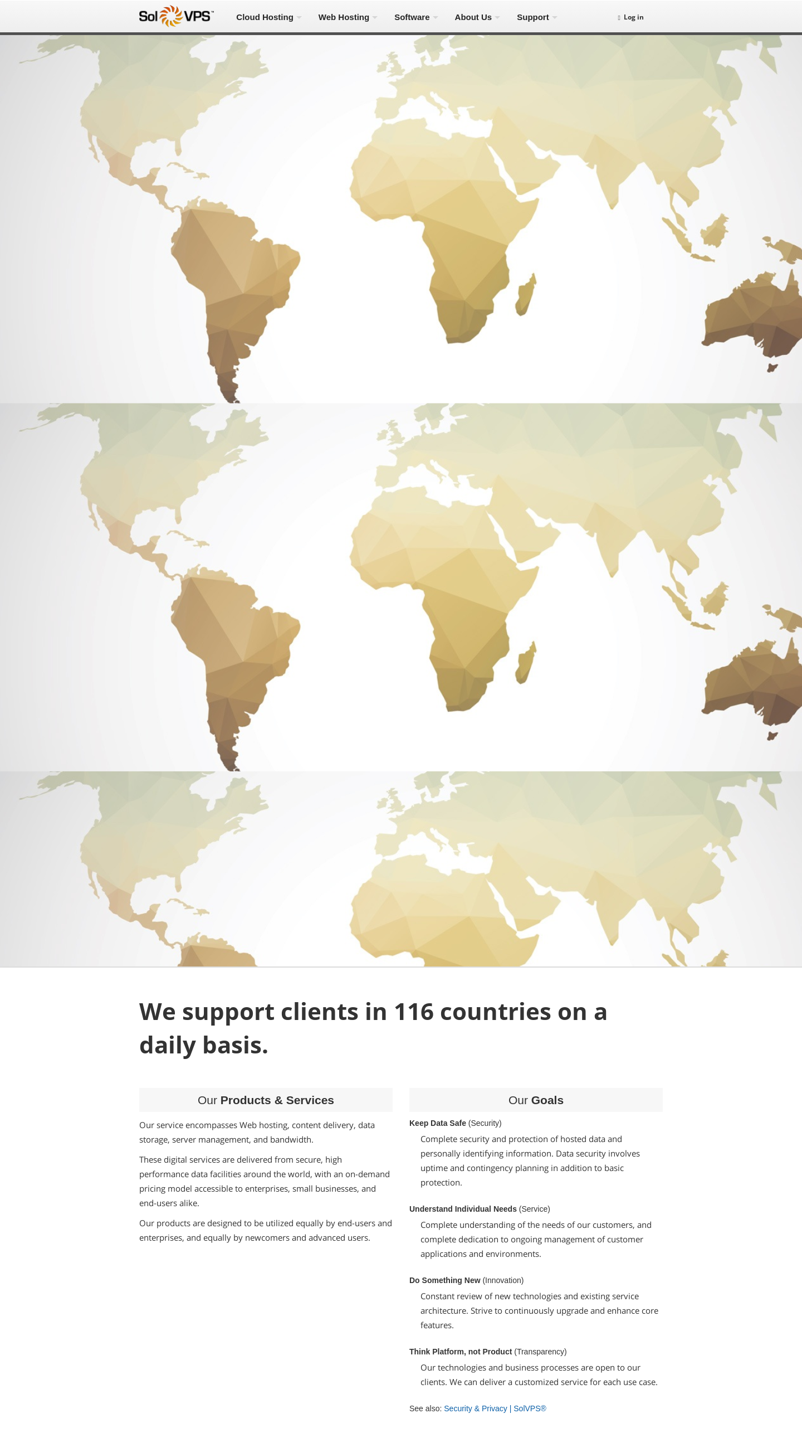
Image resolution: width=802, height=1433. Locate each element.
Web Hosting (344, 17)
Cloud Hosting (264, 17)
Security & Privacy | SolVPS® (495, 1408)
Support (533, 17)
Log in (631, 17)
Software (411, 17)
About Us (473, 17)
